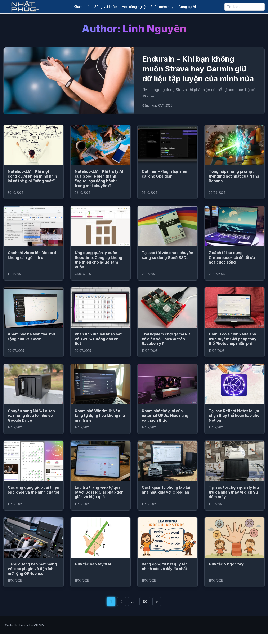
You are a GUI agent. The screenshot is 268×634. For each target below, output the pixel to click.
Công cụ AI (187, 7)
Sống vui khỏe (105, 7)
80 (145, 601)
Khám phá (81, 7)
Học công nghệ (134, 7)
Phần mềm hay (162, 7)
